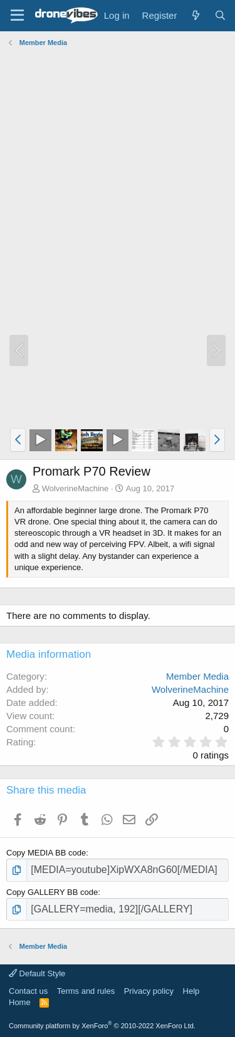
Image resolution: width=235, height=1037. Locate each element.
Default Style (37, 973)
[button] (18, 440)
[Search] (220, 15)
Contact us (28, 991)
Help (191, 991)
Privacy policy (149, 991)
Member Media (197, 676)
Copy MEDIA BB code (46, 852)
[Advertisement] (117, 168)
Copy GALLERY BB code (52, 892)
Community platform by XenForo (102, 1025)
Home (20, 1002)
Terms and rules (86, 991)
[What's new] (195, 15)
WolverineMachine (75, 488)
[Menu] (17, 15)
